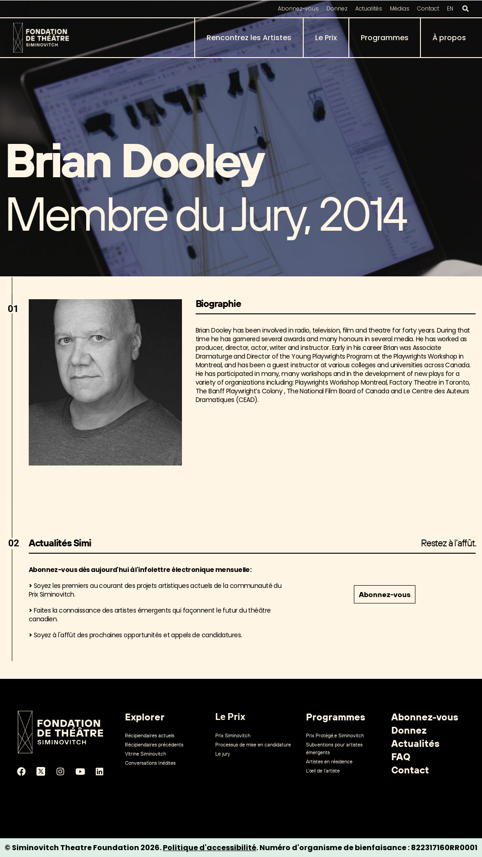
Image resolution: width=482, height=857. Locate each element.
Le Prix (326, 37)
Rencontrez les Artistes (249, 37)
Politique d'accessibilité (209, 847)
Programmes (385, 37)
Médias (399, 8)
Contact (428, 8)
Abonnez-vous (298, 8)
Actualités (368, 8)
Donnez (337, 8)
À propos (449, 37)
